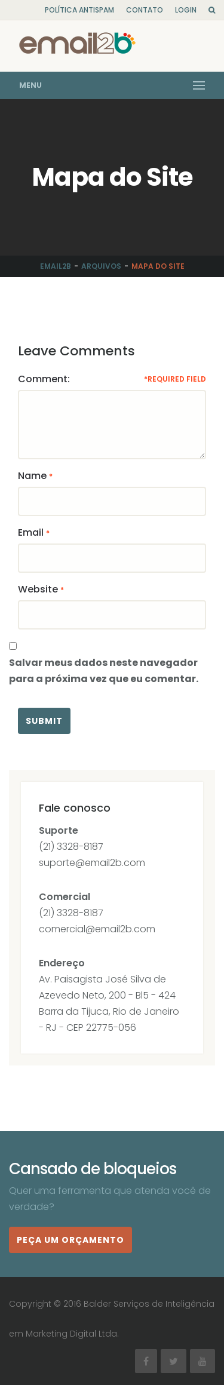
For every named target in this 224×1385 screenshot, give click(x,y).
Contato (144, 10)
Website (38, 589)
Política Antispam (79, 10)
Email (31, 532)
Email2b (55, 266)
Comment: (44, 379)
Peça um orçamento (70, 1240)
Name (32, 476)
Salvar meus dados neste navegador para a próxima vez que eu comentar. (103, 671)
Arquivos (101, 266)
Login (186, 10)
